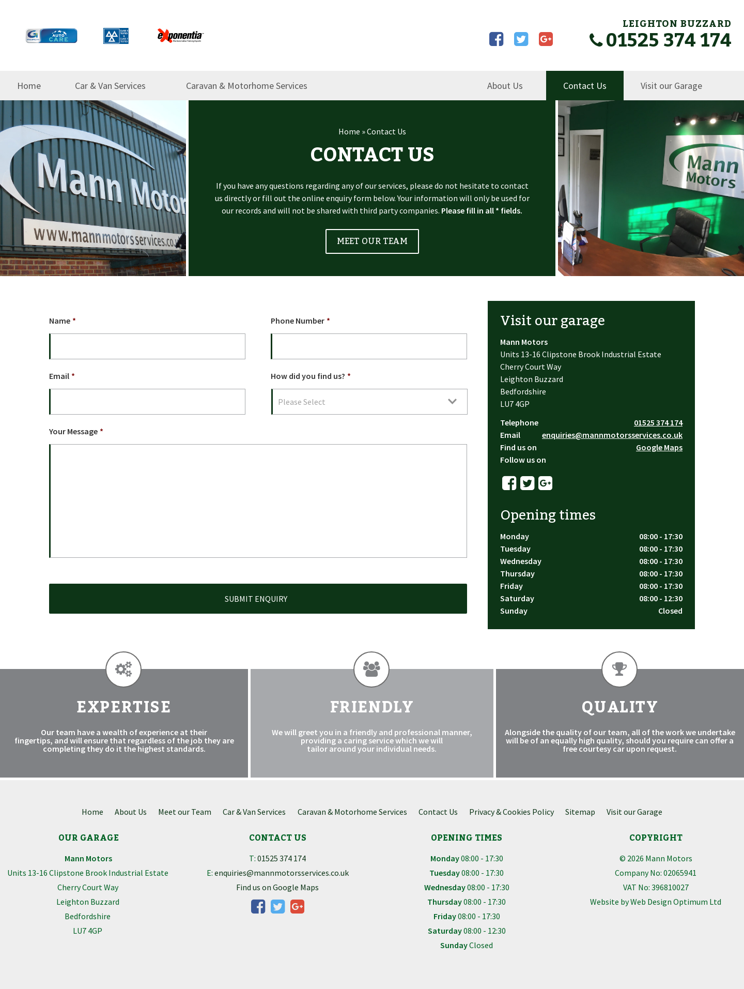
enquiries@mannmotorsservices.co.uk (612, 435)
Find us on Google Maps (277, 887)
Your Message (76, 431)
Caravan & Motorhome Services (246, 86)
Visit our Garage (671, 86)
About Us (505, 86)
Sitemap (580, 812)
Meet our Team (184, 812)
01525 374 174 (661, 40)
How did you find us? (311, 376)
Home (29, 86)
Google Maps (659, 447)
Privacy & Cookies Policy (511, 812)
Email (62, 376)
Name (62, 320)
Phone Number (300, 320)
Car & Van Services (110, 86)
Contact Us (585, 86)
